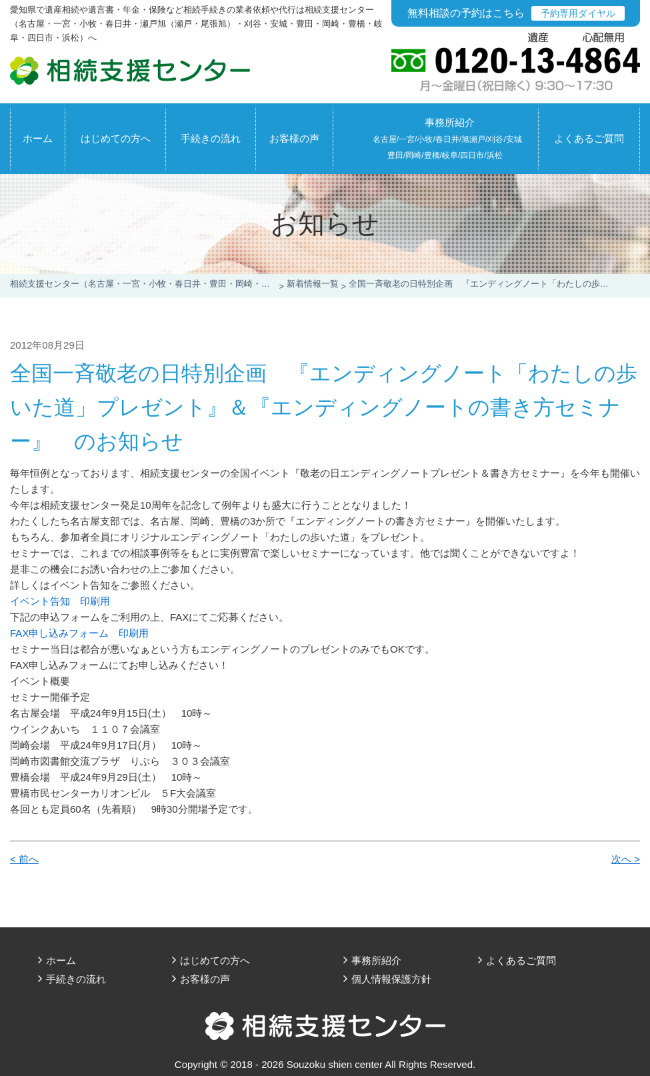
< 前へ (24, 859)
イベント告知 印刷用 (60, 601)
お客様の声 (294, 138)
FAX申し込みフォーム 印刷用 (79, 633)
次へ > (625, 859)
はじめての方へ (116, 138)
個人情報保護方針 (391, 979)
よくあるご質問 (589, 138)
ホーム (38, 138)
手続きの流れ (211, 138)
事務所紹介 (447, 138)
